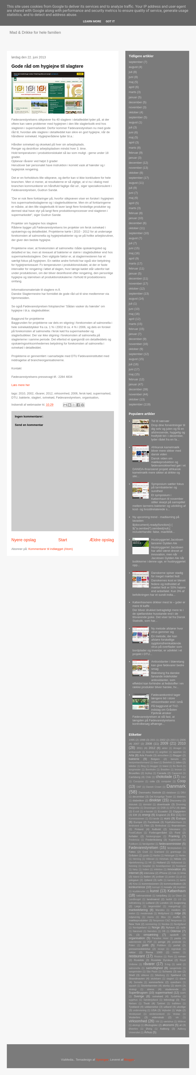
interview (149, 872)
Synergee (102, 1059)
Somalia (138, 982)
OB (163, 931)
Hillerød (150, 859)
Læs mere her (20, 385)
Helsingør (170, 855)
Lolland (150, 902)
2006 (183, 739)
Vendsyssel (135, 1014)
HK (150, 862)
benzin (174, 758)
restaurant (137, 956)
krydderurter (139, 891)
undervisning (140, 1010)
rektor (132, 952)
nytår (183, 927)
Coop (181, 781)
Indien (146, 869)
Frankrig (174, 836)
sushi (183, 993)
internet (134, 873)
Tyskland (134, 1006)
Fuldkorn (133, 844)
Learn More (92, 21)
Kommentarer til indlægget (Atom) (50, 549)
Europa (181, 818)
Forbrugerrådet (158, 832)
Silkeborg (160, 975)
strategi (133, 989)
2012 (152, 748)
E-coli (136, 811)
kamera (171, 880)
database (171, 792)
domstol (147, 804)
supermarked (164, 992)
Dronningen (150, 808)
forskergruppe (153, 836)
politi (145, 945)
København (177, 891)
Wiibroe (182, 1021)
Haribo (156, 855)
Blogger (129, 1059)
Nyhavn (170, 927)
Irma (183, 872)
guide (146, 855)
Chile (148, 777)
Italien (147, 876)
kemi (183, 879)
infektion (158, 869)
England (161, 814)
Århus (148, 1032)
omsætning (151, 934)
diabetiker (138, 800)
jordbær (160, 877)
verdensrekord (156, 1014)
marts (132, 92)
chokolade (164, 777)
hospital (146, 866)
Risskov (158, 956)
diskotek (133, 804)
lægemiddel (154, 906)
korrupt (156, 887)
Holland (161, 862)
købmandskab (144, 895)
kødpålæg (161, 895)
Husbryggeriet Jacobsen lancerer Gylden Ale (167, 541)
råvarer (149, 964)
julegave (134, 879)
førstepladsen (174, 848)
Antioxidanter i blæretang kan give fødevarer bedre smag (167, 665)
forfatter (133, 836)
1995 (132, 739)
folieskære (174, 829)
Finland (139, 829)
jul (181, 877)
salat (178, 964)
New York (134, 923)
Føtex (132, 851)
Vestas (176, 1014)
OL (130, 934)
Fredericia (134, 840)
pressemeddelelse (139, 948)
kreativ (168, 887)
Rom (170, 956)
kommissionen (150, 883)
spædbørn (175, 982)
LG (179, 899)
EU (173, 814)
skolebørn (156, 978)
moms (150, 917)
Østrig (149, 1029)
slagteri (170, 978)
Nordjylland (180, 924)
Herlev (182, 855)
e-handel (148, 811)
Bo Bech (177, 766)
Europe (138, 822)
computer (166, 781)
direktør (155, 800)
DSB (163, 808)
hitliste (177, 858)
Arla (131, 755)
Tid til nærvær (160, 421)
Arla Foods (145, 755)
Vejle (178, 1010)
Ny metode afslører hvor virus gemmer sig (167, 630)
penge (162, 941)
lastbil (169, 899)
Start (62, 540)
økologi (136, 1025)
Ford (177, 832)
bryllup (148, 773)
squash (133, 985)
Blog (143, 766)
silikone (145, 975)
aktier (165, 748)
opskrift (174, 934)
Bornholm (151, 769)
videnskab (158, 1017)
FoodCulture (135, 833)
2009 (164, 743)
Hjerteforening (136, 862)
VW (157, 1021)
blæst (165, 766)
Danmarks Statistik (150, 792)
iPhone (163, 872)
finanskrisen (179, 825)
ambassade (135, 752)
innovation (174, 869)
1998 (142, 739)
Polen (132, 945)
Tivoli (147, 1003)
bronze (178, 769)
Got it (110, 21)
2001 (152, 740)
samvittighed (154, 968)
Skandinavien (137, 978)
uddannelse (151, 1006)
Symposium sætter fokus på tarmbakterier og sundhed (167, 487)
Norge (156, 927)
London (164, 902)
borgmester (135, 769)
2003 (172, 740)
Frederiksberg (153, 839)
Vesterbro (134, 1017)
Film (146, 825)
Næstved (137, 931)
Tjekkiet (161, 1003)
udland (167, 1006)
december (135, 102)
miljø (178, 913)
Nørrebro (152, 931)
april (131, 87)
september (136, 62)
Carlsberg (134, 776)
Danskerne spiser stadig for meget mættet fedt (167, 574)
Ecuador (163, 811)
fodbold (156, 829)
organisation (137, 938)
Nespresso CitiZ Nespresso (167, 920)
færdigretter (148, 844)
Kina (135, 884)
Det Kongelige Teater (161, 796)
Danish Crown (154, 787)
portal (176, 945)
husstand (181, 866)
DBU (183, 792)
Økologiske (151, 1024)
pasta (177, 938)
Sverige (139, 996)
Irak (174, 873)
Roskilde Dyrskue (162, 959)
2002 (162, 739)
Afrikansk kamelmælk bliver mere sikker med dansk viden (166, 451)
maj (131, 82)
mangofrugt (174, 906)
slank (183, 978)
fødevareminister (170, 843)
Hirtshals (164, 859)
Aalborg (164, 1028)
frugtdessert (175, 840)
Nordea (165, 924)
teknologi (169, 999)
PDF (149, 942)
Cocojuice (138, 781)
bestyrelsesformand (139, 762)
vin (177, 1017)
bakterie (134, 759)
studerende (171, 989)
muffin (176, 916)
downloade (163, 804)
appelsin (177, 752)
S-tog (167, 964)
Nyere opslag (23, 540)
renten (176, 952)
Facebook (153, 822)
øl (180, 1024)
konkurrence (137, 887)
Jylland (148, 879)
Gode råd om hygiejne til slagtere (47, 66)
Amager (177, 748)
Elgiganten (179, 811)
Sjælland (175, 975)
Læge (137, 906)
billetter (133, 766)
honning (133, 866)
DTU (172, 807)
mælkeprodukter (138, 920)
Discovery (175, 800)
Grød (145, 852)
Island (136, 877)
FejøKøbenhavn (173, 822)
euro (167, 818)
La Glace (177, 895)
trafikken (176, 1003)
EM (135, 814)
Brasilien (165, 769)
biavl (156, 762)
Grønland (159, 852)
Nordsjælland (140, 927)
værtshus (168, 1021)
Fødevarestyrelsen (143, 848)
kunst (154, 891)
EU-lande (154, 818)
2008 (148, 743)
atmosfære (163, 755)
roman (182, 956)
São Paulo (152, 971)
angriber (163, 752)
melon (132, 913)
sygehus (133, 1000)
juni (131, 77)
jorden (172, 877)
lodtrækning (135, 903)
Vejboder (166, 1010)
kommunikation (173, 883)
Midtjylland (163, 913)
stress (150, 989)
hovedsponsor (163, 866)
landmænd (153, 899)
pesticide (176, 942)
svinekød (157, 996)
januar (133, 97)
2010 (182, 743)
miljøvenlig (134, 917)
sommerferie (156, 982)
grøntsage (175, 852)
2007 (136, 743)
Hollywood (176, 862)
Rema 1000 (154, 952)
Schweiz (167, 971)
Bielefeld (167, 762)
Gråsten (133, 855)
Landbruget (135, 899)
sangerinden (135, 971)
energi (146, 814)
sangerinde (175, 968)
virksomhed (138, 1021)
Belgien (155, 758)
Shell (132, 975)
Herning (137, 859)
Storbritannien (149, 985)
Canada (161, 773)
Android (150, 752)
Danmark (176, 786)
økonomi (168, 1025)
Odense (175, 931)
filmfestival (160, 825)
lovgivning (180, 902)
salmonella (134, 968)
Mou (163, 917)
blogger (154, 766)
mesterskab (147, 913)
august (133, 67)
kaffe (159, 880)
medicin (176, 909)
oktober (134, 112)
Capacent (177, 773)
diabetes (181, 796)
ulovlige (181, 1006)
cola (152, 781)
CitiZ (183, 777)
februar (133, 152)
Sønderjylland (150, 1000)
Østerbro (133, 1029)
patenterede (135, 942)
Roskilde (139, 959)
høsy (135, 869)
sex (179, 971)
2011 (140, 747)
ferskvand (134, 825)
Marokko (160, 910)
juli (130, 72)
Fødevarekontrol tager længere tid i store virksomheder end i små (167, 698)
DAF (139, 787)
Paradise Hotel (160, 938)
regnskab (176, 949)
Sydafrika (176, 996)
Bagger (177, 755)
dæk (183, 807)
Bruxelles (134, 773)
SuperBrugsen (138, 992)
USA (154, 1010)
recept (161, 949)
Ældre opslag (102, 540)
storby (166, 985)
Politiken (161, 945)
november (135, 107)
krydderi (181, 887)
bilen (179, 762)
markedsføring (138, 910)
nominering (151, 924)
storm (178, 985)
